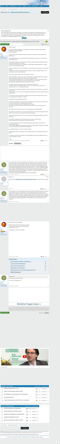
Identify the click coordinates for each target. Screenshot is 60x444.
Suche (19, 6)
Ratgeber (24, 6)
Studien (41, 6)
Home (2, 6)
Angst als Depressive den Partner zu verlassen (16, 400)
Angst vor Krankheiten (23, 425)
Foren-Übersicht (3, 425)
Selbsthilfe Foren (13, 6)
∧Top (57, 443)
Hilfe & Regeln (35, 6)
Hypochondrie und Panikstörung (12, 411)
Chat (29, 6)
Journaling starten (9, 397)
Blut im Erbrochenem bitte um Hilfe (13, 391)
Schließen (24, 38)
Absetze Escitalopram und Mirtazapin (14, 414)
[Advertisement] (29, 295)
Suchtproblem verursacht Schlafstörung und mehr (19, 41)
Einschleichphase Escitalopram (12, 408)
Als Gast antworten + (5, 44)
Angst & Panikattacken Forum (13, 425)
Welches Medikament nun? (11, 388)
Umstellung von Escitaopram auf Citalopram (16, 394)
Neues (7, 6)
